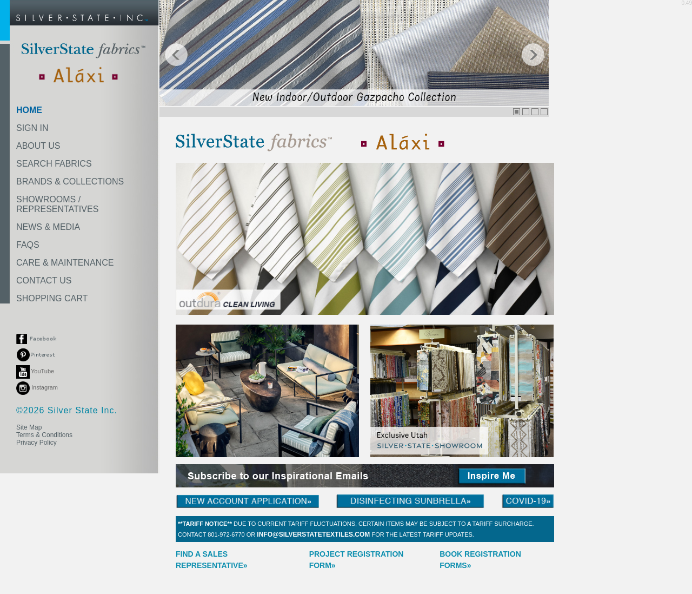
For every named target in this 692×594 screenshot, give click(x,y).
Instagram (37, 387)
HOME (29, 110)
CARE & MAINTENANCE (65, 262)
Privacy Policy (36, 442)
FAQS (27, 244)
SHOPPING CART (52, 298)
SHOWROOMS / (57, 204)
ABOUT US (38, 145)
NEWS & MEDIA (48, 227)
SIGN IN (32, 128)
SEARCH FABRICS (54, 163)
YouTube (35, 371)
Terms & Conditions (44, 435)
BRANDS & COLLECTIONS (70, 181)
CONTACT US (44, 280)
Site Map (29, 427)
